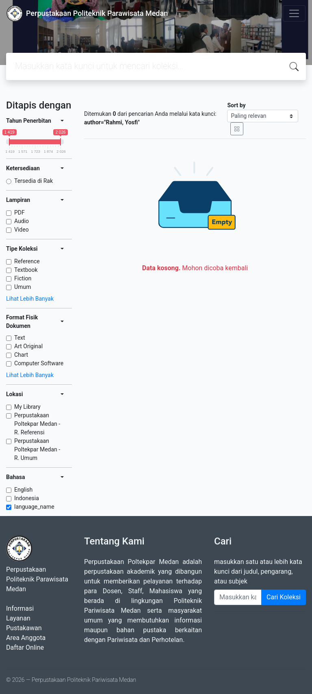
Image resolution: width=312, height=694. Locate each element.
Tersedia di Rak (33, 181)
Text (19, 337)
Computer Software (38, 363)
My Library (27, 406)
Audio (21, 221)
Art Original (28, 346)
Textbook (26, 270)
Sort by (236, 105)
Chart (21, 354)
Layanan (18, 618)
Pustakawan (23, 628)
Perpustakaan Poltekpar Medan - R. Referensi (37, 424)
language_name (34, 506)
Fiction (22, 278)
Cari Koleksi (283, 597)
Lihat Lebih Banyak (30, 298)
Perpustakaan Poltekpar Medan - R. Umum (37, 449)
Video (21, 229)
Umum (22, 287)
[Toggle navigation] (294, 13)
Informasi (20, 608)
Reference (27, 261)
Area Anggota (26, 638)
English (23, 489)
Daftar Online (25, 647)
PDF (19, 212)
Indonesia (26, 498)
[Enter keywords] (238, 597)
